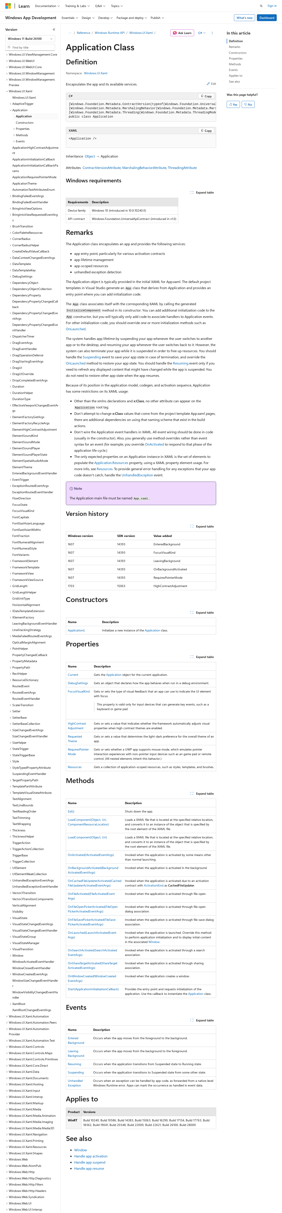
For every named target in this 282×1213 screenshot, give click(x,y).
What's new (245, 18)
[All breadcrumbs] (70, 32)
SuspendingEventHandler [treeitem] (29, 748)
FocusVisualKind (79, 691)
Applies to (235, 75)
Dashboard (267, 18)
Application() (76, 630)
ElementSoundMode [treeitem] (26, 416)
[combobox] (30, 38)
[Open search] (261, 6)
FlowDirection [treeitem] (21, 472)
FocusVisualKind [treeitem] (23, 485)
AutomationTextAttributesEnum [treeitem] (33, 164)
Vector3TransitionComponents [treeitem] (32, 873)
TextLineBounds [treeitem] (22, 779)
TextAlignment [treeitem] (22, 773)
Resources (105, 468)
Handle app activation (91, 1156)
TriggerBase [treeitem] (20, 829)
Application (152, 630)
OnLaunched (75, 328)
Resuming (180, 363)
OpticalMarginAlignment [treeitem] (29, 617)
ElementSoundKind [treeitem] (25, 410)
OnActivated (154, 444)
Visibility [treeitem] (17, 886)
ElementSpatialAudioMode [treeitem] (30, 435)
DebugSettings (78, 683)
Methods (235, 64)
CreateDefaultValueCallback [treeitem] (30, 225)
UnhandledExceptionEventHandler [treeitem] (35, 861)
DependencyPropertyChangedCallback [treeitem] (35, 278)
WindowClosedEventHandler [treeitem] (31, 942)
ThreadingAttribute (182, 167)
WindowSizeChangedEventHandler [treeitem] (35, 957)
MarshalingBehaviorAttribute (144, 167)
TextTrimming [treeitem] (21, 792)
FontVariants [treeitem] (20, 529)
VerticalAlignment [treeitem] (24, 880)
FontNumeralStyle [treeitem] (24, 522)
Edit (211, 84)
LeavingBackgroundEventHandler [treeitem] (34, 598)
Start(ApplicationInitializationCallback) (93, 989)
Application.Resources (111, 462)
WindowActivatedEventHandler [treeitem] (33, 936)
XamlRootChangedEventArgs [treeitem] (31, 984)
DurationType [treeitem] (21, 373)
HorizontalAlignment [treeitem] (26, 579)
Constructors (238, 53)
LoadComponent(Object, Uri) (87, 837)
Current (73, 675)
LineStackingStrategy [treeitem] (26, 604)
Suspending (92, 357)
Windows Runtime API (110, 33)
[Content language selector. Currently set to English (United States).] (25, 1206)
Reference (83, 33)
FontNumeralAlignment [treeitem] (28, 516)
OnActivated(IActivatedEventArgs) (91, 855)
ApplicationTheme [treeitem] (24, 158)
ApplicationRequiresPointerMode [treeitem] (34, 151)
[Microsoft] (8, 6)
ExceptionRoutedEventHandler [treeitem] (32, 466)
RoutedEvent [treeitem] (21, 660)
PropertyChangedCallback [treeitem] (29, 629)
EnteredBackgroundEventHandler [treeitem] (34, 447)
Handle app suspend (89, 1162)
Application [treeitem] (24, 90)
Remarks (234, 47)
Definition (236, 41)
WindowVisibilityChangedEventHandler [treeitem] (35, 969)
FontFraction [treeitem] (21, 510)
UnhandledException (137, 475)
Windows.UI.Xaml (141, 33)
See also (234, 81)
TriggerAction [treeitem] (21, 817)
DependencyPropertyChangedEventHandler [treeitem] (35, 301)
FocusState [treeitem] (19, 479)
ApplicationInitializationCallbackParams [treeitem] (35, 142)
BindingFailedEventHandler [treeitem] (30, 176)
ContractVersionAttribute (102, 167)
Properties (236, 58)
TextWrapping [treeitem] (21, 798)
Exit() (71, 811)
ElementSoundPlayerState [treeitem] (29, 429)
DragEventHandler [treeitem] (24, 323)
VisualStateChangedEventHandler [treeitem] (35, 905)
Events (233, 70)
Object (90, 156)
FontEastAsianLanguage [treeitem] (28, 497)
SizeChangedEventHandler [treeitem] (30, 710)
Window (154, 942)
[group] (141, 111)
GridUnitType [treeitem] (21, 573)
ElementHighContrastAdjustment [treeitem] (34, 404)
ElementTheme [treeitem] (22, 441)
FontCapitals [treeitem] (20, 491)
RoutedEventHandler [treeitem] (26, 673)
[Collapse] (54, 29)
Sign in (272, 6)
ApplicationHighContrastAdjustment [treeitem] (35, 124)
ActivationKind (153, 885)
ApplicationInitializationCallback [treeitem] (33, 133)
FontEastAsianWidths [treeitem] (26, 504)
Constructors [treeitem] (24, 97)
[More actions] (212, 32)
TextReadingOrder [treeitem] (24, 785)
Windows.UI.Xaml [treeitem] (24, 72)
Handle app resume (89, 1168)
